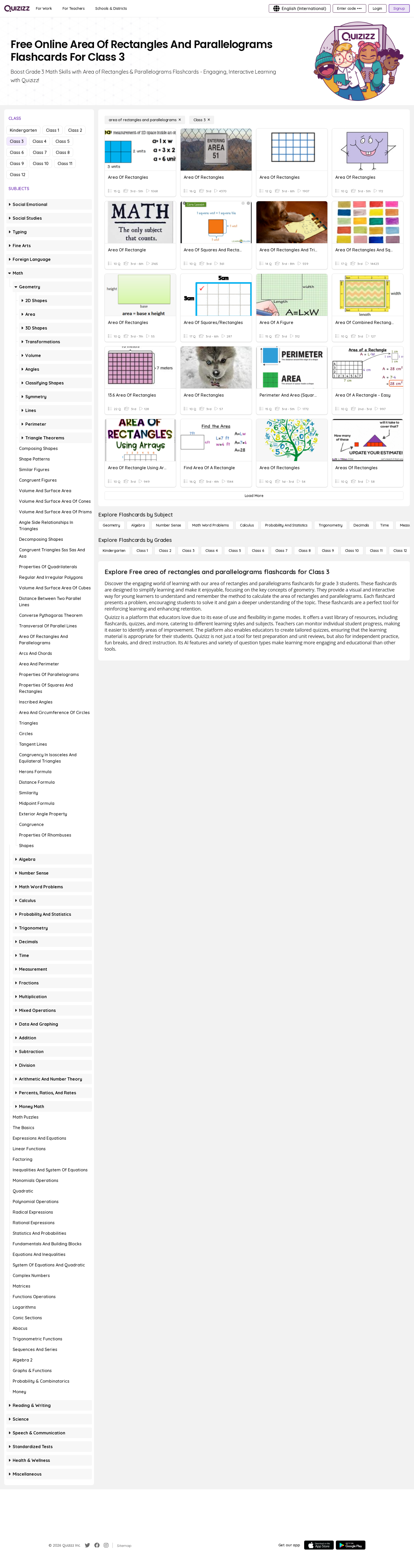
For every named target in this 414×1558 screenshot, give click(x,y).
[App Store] (319, 1545)
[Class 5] (234, 550)
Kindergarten (23, 130)
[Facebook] (97, 1545)
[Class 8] (304, 550)
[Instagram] (106, 1545)
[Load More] (254, 495)
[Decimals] (361, 525)
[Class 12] (400, 550)
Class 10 (41, 163)
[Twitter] (87, 1545)
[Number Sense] (169, 525)
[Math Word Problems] (210, 525)
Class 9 (17, 163)
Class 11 (65, 163)
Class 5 (62, 141)
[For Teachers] (73, 8)
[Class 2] (165, 550)
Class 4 (39, 141)
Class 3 (16, 141)
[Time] (384, 525)
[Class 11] (376, 550)
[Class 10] (352, 550)
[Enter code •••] (349, 8)
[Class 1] (142, 550)
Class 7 (40, 152)
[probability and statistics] (286, 525)
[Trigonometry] (330, 525)
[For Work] (44, 8)
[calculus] (247, 525)
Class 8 (63, 152)
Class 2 (75, 130)
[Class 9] (327, 550)
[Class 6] (258, 550)
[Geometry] (111, 525)
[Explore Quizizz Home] (17, 8)
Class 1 (52, 130)
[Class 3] (201, 120)
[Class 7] (281, 550)
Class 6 (17, 152)
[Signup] (399, 8)
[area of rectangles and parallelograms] (145, 120)
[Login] (377, 8)
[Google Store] (350, 1545)
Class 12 (17, 174)
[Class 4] (211, 550)
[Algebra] (138, 525)
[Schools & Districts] (111, 8)
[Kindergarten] (114, 550)
